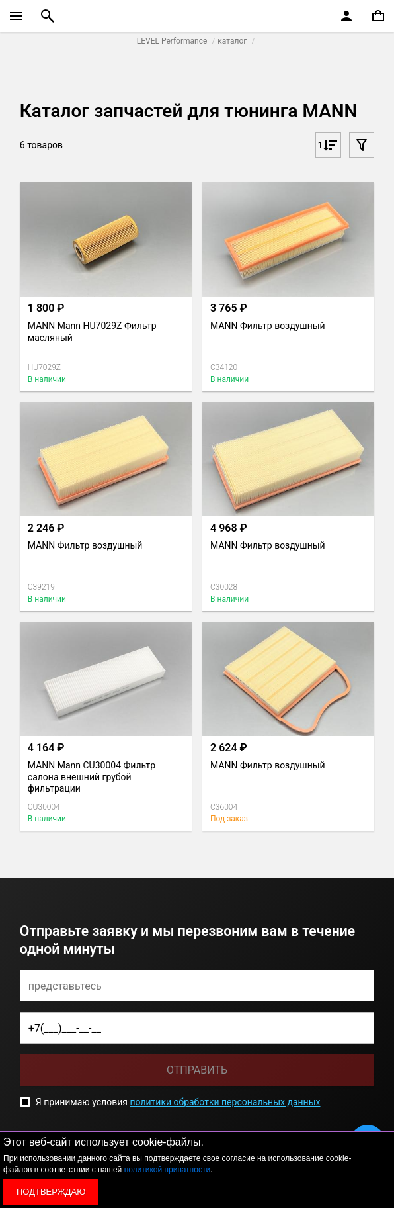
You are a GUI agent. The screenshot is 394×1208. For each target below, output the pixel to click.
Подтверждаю (51, 1192)
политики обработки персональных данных (225, 1102)
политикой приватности (167, 1169)
